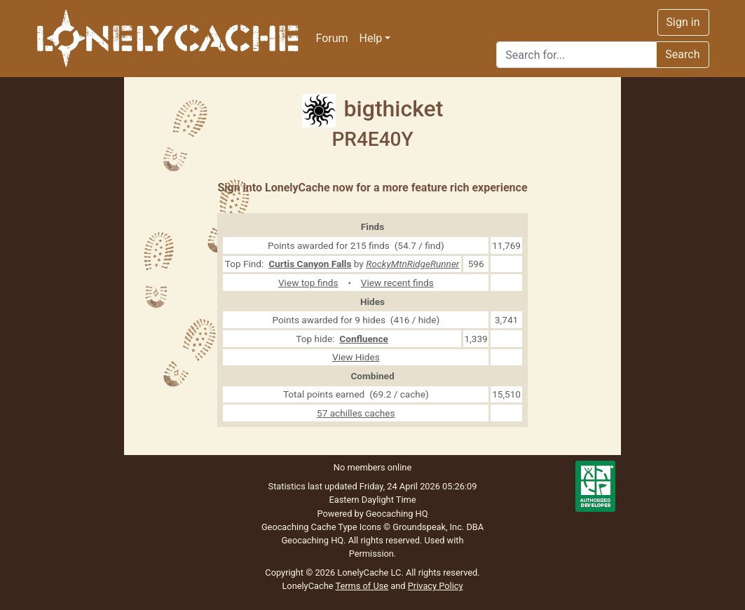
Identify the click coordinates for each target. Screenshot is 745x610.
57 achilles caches (356, 413)
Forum (332, 38)
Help (371, 38)
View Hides (356, 356)
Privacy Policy (435, 586)
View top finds (308, 282)
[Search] (576, 54)
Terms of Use (361, 586)
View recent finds (397, 282)
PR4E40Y (372, 139)
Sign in (683, 22)
